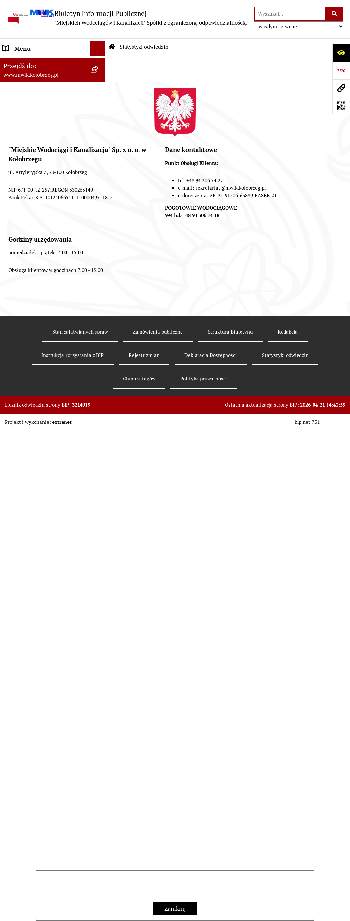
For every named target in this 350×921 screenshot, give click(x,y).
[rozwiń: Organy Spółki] (99, 122)
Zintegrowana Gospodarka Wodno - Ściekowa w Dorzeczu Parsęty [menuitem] (42, 415)
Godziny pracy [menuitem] (21, 92)
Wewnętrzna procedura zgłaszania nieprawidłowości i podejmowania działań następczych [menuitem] (41, 525)
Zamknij (175, 908)
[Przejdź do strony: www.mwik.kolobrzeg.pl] (341, 88)
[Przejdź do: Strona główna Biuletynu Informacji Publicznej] (112, 47)
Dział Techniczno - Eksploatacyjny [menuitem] (27, 320)
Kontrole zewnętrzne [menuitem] (30, 438)
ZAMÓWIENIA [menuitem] (21, 242)
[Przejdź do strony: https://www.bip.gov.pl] (341, 70)
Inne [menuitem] (9, 497)
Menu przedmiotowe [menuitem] (30, 63)
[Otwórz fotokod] (341, 105)
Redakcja (288, 822)
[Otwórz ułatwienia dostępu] (341, 53)
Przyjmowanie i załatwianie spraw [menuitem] (38, 208)
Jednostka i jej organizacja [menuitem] (36, 107)
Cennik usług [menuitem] (20, 286)
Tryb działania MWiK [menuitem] (30, 166)
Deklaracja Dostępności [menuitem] (33, 482)
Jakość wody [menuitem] (18, 256)
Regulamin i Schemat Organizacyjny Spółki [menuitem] (30, 185)
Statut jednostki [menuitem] (24, 136)
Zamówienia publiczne (158, 822)
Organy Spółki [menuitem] (21, 122)
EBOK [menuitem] (10, 227)
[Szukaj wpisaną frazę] (334, 14)
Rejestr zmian (144, 845)
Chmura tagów (139, 869)
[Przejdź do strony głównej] (127, 18)
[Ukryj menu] (97, 48)
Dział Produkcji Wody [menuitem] (30, 377)
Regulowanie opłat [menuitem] (27, 301)
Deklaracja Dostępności (210, 845)
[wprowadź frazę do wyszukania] (290, 14)
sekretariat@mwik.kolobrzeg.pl (231, 678)
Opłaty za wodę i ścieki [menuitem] (32, 271)
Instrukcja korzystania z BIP (72, 845)
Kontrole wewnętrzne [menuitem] (31, 453)
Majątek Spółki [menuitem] (22, 151)
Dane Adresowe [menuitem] (23, 78)
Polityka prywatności (203, 869)
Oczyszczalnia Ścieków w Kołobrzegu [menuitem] (35, 358)
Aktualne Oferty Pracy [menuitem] (31, 391)
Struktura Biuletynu (230, 822)
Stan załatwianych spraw (80, 822)
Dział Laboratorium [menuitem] (28, 339)
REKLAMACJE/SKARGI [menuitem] (32, 468)
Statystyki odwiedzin (144, 46)
